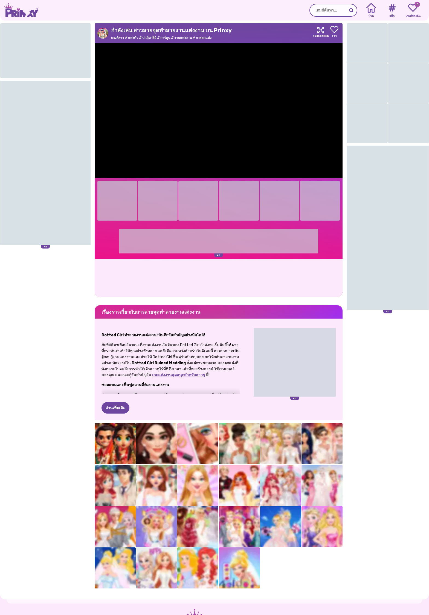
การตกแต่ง (203, 38)
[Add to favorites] (334, 33)
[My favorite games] (413, 10)
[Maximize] (321, 33)
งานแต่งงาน (183, 38)
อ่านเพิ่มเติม (115, 408)
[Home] (371, 10)
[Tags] (392, 10)
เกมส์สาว (117, 38)
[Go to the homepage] (19, 10)
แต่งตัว (133, 38)
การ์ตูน (165, 38)
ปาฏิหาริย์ (149, 38)
